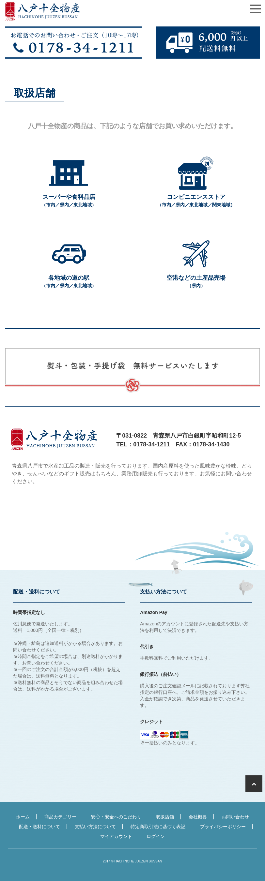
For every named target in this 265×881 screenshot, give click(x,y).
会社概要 (198, 816)
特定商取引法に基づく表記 (158, 826)
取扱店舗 (165, 816)
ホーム (23, 816)
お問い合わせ (235, 816)
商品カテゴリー (60, 816)
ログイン (156, 836)
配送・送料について (39, 826)
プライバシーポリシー (223, 826)
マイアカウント (116, 836)
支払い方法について (95, 826)
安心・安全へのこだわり (116, 816)
